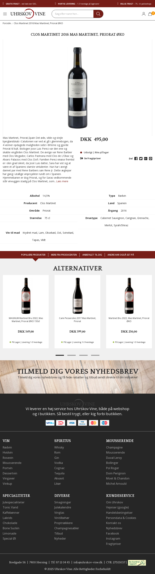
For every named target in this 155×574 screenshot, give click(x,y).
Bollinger (112, 462)
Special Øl (9, 537)
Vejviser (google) (117, 506)
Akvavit (59, 478)
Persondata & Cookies (121, 516)
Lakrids (8, 516)
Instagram (113, 537)
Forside (7, 23)
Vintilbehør (61, 516)
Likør (57, 483)
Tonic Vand (10, 506)
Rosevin (8, 457)
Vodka (58, 462)
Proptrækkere (63, 521)
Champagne (114, 447)
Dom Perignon (116, 473)
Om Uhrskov (114, 501)
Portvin (8, 467)
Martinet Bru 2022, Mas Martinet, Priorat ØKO (129, 320)
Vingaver (9, 478)
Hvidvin (8, 452)
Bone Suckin (11, 527)
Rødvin (7, 447)
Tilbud (58, 532)
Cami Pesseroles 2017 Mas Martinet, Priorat (77, 320)
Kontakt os (113, 521)
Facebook (112, 532)
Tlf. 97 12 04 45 (60, 560)
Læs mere (62, 181)
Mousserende (12, 462)
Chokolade (10, 521)
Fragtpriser (113, 542)
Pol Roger (113, 467)
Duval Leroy (114, 457)
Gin (56, 457)
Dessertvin (10, 473)
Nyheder (60, 537)
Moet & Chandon (118, 478)
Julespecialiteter (13, 501)
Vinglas (59, 511)
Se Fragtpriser (90, 158)
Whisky (59, 447)
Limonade (9, 532)
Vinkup (7, 483)
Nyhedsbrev (114, 527)
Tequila (59, 473)
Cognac (59, 467)
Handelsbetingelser (119, 511)
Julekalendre (62, 506)
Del (131, 158)
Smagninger (62, 501)
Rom (57, 452)
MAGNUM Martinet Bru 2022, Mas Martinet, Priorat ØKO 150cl (26, 320)
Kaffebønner (11, 511)
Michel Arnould (116, 483)
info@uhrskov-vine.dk (88, 560)
